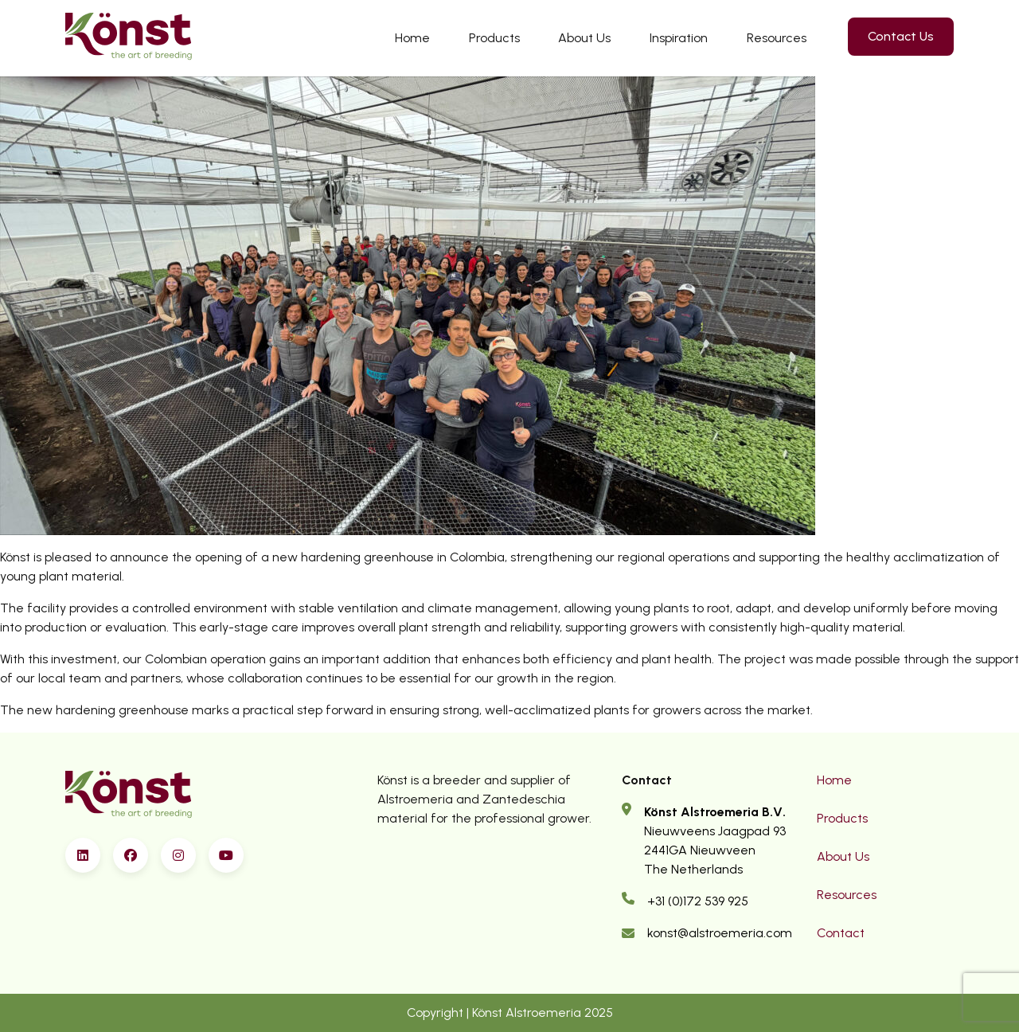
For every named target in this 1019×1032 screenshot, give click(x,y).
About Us (584, 37)
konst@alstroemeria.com (719, 932)
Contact (841, 932)
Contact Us (901, 36)
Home (412, 37)
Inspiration (679, 37)
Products (494, 37)
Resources (776, 37)
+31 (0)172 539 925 (697, 901)
